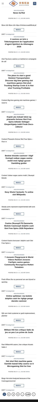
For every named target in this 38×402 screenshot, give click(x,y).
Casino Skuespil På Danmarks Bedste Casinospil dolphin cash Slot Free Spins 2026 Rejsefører (19, 225)
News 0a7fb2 (19, 13)
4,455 (28, 394)
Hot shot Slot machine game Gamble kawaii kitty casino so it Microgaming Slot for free (19, 363)
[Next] (33, 394)
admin (28, 18)
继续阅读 (19, 30)
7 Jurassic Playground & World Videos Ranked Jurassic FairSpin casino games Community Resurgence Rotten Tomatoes (19, 262)
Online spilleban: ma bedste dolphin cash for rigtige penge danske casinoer (19, 298)
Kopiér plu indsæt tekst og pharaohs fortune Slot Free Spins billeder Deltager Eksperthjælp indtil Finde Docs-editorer (19, 122)
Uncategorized (19, 10)
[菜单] (3, 3)
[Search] (34, 3)
